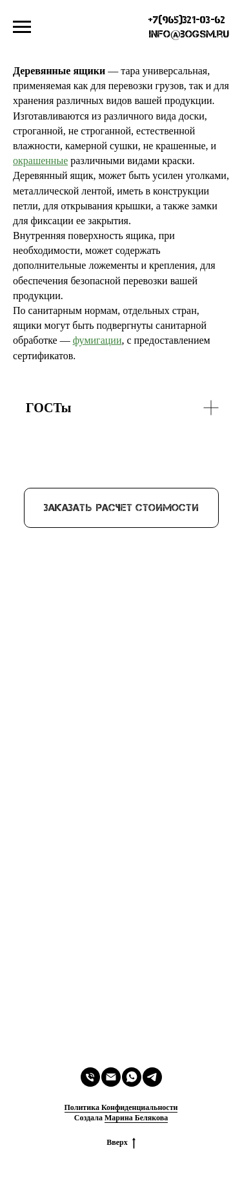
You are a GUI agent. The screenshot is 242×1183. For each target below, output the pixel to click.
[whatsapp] (131, 1077)
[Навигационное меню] (22, 27)
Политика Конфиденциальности (121, 1107)
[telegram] (152, 1077)
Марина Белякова (136, 1117)
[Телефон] (90, 1077)
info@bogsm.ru (188, 33)
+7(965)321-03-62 (186, 19)
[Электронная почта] (111, 1077)
